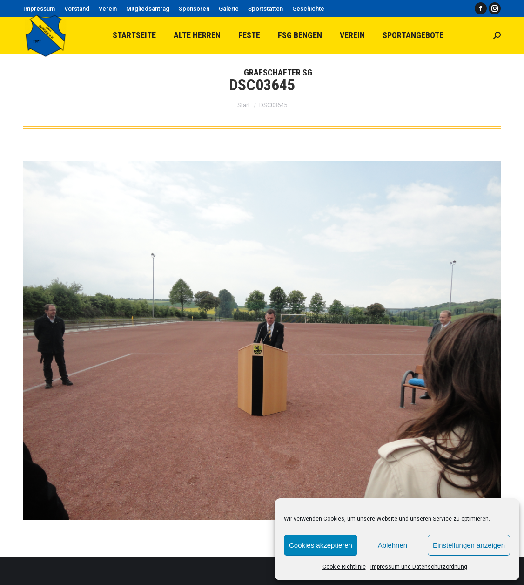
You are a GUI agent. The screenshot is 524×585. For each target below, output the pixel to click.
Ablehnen (392, 545)
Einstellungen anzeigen (469, 545)
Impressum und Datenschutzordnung (418, 567)
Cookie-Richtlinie (344, 567)
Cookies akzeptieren (320, 545)
